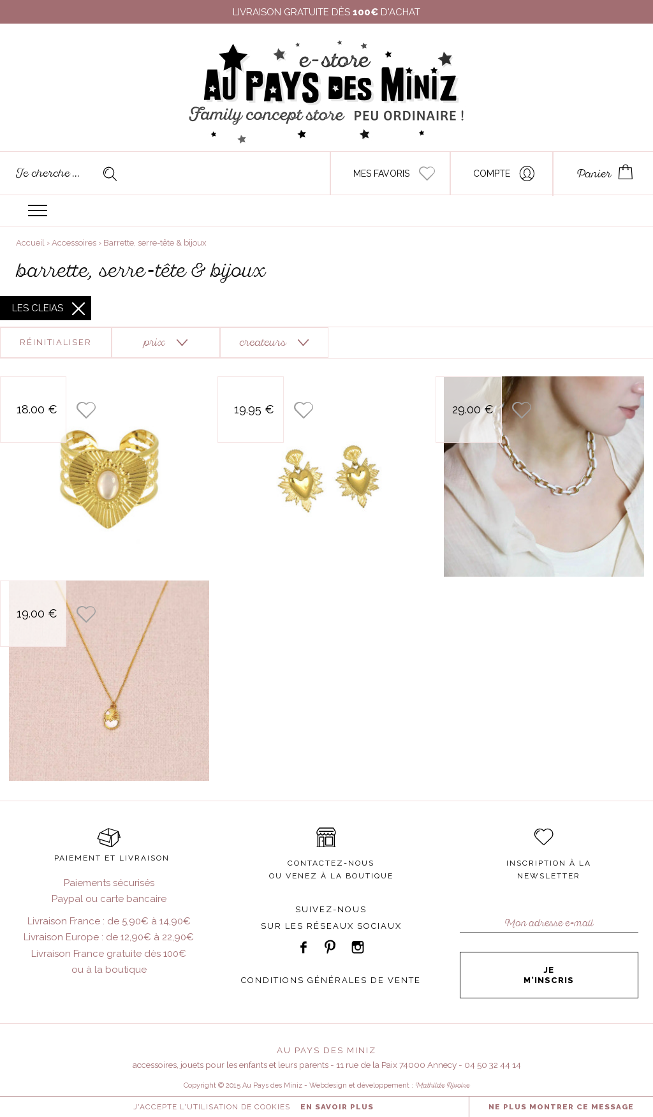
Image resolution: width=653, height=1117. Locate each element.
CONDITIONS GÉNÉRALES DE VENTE (331, 980)
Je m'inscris (549, 975)
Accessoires (74, 243)
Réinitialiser (56, 342)
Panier (594, 173)
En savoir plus (337, 1106)
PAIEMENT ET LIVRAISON (112, 858)
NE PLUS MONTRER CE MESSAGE (561, 1106)
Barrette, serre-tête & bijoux (155, 243)
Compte (491, 173)
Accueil (30, 243)
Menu (37, 210)
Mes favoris (381, 173)
